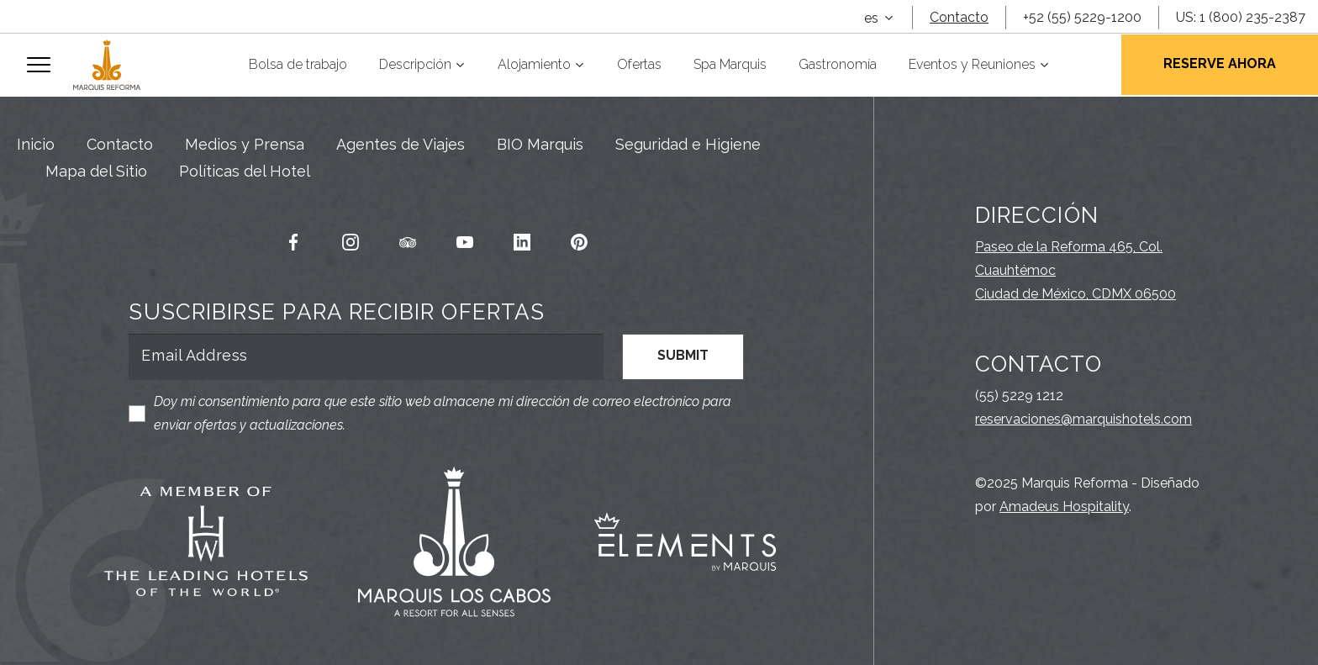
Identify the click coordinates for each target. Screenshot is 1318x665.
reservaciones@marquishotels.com (1083, 419)
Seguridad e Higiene (688, 144)
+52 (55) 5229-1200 (1082, 17)
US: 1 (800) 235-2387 (1240, 17)
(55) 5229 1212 (1019, 396)
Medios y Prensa (244, 144)
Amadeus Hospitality (1064, 507)
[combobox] (878, 18)
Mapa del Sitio (96, 171)
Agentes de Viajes (400, 144)
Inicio (36, 144)
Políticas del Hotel (244, 171)
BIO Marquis (540, 144)
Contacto (959, 17)
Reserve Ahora (1219, 63)
